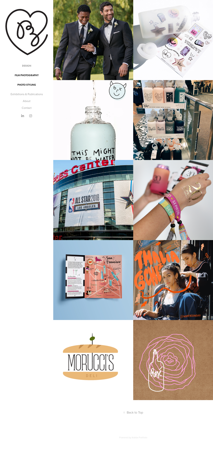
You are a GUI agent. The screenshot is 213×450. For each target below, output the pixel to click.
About (26, 101)
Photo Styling (26, 84)
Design (26, 65)
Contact (27, 108)
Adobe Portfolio (139, 437)
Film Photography (27, 75)
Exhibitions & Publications (27, 94)
